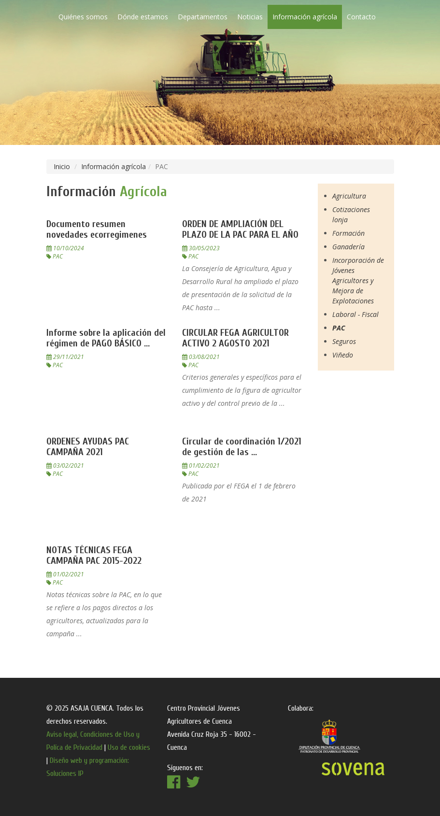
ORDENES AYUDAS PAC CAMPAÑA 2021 (87, 447)
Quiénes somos (83, 16)
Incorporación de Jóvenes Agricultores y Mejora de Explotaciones (358, 280)
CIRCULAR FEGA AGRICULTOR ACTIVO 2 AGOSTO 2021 (235, 338)
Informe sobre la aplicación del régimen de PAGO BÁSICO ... (106, 338)
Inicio (62, 166)
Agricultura (349, 195)
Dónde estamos (142, 16)
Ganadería (348, 246)
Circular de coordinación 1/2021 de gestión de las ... (241, 447)
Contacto (361, 16)
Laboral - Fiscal (355, 314)
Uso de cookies (129, 747)
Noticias (250, 16)
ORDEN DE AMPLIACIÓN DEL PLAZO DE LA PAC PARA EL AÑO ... (240, 234)
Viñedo (342, 354)
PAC (338, 327)
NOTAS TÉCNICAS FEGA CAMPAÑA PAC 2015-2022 (94, 555)
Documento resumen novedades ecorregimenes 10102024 (96, 234)
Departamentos (202, 16)
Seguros (344, 341)
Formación (348, 233)
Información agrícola (304, 16)
